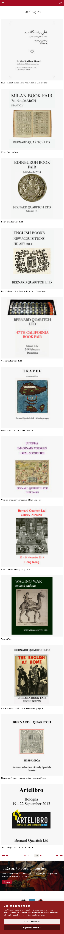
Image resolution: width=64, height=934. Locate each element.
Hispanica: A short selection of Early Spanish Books (23, 778)
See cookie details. (36, 915)
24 (41, 855)
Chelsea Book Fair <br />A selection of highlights (22, 708)
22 (32, 855)
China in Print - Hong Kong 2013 (15, 569)
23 (36, 855)
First (3, 855)
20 (24, 855)
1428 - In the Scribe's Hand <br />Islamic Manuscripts (24, 83)
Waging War (6, 639)
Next (57, 855)
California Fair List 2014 (11, 361)
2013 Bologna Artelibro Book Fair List (17, 847)
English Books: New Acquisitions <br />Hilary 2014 (23, 291)
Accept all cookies (32, 922)
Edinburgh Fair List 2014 (12, 222)
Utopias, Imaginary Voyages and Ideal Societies (21, 500)
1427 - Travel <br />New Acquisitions (17, 430)
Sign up (7, 882)
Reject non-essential (32, 928)
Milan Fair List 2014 (9, 152)
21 (28, 855)
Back (7, 855)
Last (61, 855)
